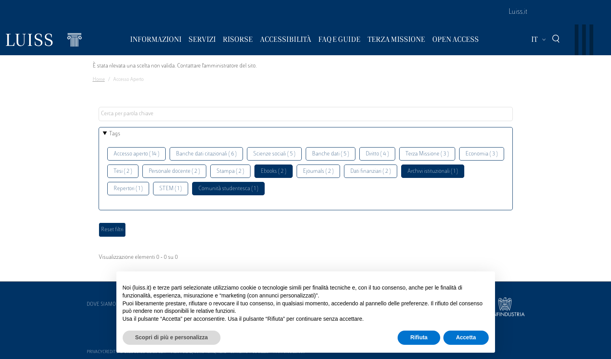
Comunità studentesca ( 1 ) (228, 189)
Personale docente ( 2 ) (174, 171)
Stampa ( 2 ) (230, 171)
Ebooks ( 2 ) (273, 171)
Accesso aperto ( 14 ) (136, 154)
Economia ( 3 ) (481, 154)
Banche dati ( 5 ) (330, 154)
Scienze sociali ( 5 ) (274, 154)
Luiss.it (517, 12)
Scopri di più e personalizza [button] (171, 337)
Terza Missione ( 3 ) (427, 154)
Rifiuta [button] (419, 337)
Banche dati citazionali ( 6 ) (206, 154)
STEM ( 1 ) (170, 189)
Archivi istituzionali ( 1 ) (432, 171)
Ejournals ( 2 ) (318, 171)
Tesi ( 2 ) (123, 171)
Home (99, 79)
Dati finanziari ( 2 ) (370, 171)
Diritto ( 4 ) (377, 154)
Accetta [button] (466, 337)
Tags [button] (114, 134)
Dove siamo (101, 304)
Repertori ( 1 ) (128, 189)
